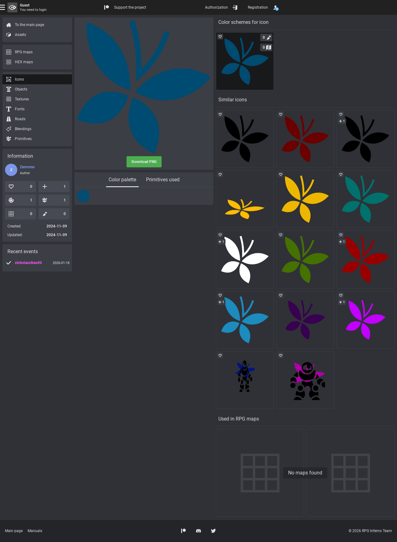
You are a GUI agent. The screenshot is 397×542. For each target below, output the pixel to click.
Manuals (35, 531)
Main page (14, 531)
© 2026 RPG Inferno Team (370, 531)
